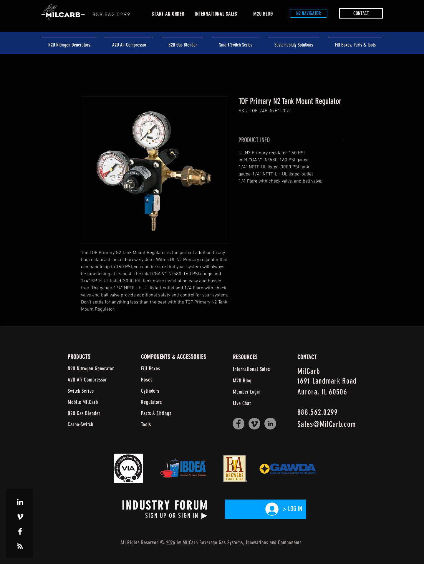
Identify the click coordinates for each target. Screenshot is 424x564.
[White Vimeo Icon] (20, 516)
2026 (170, 542)
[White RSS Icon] (20, 546)
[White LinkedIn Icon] (20, 501)
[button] (361, 13)
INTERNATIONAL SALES (216, 14)
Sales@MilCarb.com (326, 424)
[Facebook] (238, 423)
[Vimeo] (254, 423)
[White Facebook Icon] (20, 531)
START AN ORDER (168, 14)
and (273, 542)
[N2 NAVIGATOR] (308, 13)
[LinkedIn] (270, 423)
